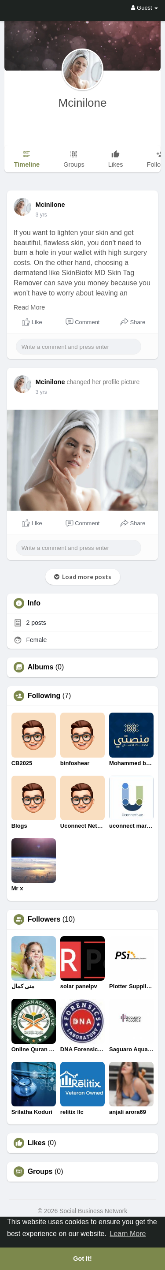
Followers (44, 919)
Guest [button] (144, 7)
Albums (41, 667)
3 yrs (41, 215)
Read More (29, 307)
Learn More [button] (128, 1233)
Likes (37, 1143)
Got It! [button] (82, 1258)
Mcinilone (83, 102)
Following (44, 695)
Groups (40, 1171)
